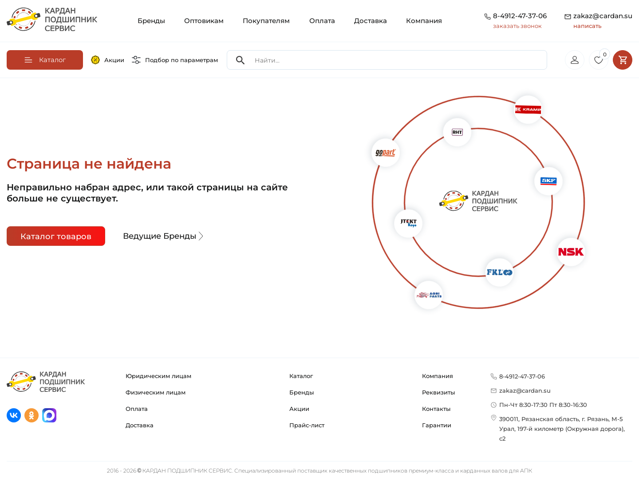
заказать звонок (517, 25)
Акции (107, 60)
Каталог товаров (55, 237)
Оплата (322, 20)
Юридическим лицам (158, 377)
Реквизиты (438, 393)
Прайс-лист (306, 426)
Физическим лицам (155, 393)
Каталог (301, 377)
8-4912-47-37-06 (520, 16)
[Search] (240, 60)
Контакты (436, 410)
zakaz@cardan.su (602, 21)
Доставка (370, 20)
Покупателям (266, 20)
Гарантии (436, 426)
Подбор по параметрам (175, 60)
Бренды (151, 20)
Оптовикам (204, 20)
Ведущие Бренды (164, 237)
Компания (424, 20)
